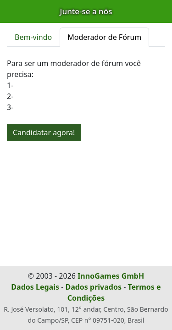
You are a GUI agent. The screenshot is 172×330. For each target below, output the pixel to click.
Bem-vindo (33, 37)
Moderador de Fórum (104, 37)
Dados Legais (35, 287)
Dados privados (93, 287)
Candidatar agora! (44, 132)
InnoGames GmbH (111, 276)
